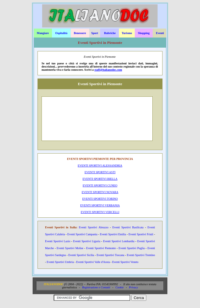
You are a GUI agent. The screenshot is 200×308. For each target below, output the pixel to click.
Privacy (133, 287)
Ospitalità (61, 33)
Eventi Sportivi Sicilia (81, 255)
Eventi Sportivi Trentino (141, 255)
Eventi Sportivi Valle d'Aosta (93, 262)
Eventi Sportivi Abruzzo (93, 227)
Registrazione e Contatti (96, 287)
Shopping (144, 33)
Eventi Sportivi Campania (82, 234)
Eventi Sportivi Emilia (113, 234)
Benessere (80, 33)
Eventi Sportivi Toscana (110, 255)
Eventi (160, 33)
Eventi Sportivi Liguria (86, 241)
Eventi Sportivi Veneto (125, 262)
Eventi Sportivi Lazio (57, 241)
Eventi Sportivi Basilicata (127, 227)
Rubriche (110, 33)
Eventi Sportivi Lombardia (118, 241)
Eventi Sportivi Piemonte (101, 248)
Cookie (119, 287)
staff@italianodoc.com (108, 69)
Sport (94, 33)
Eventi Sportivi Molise (70, 248)
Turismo (127, 33)
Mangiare (43, 33)
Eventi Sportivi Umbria (60, 262)
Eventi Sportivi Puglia (132, 248)
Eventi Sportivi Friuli (140, 234)
